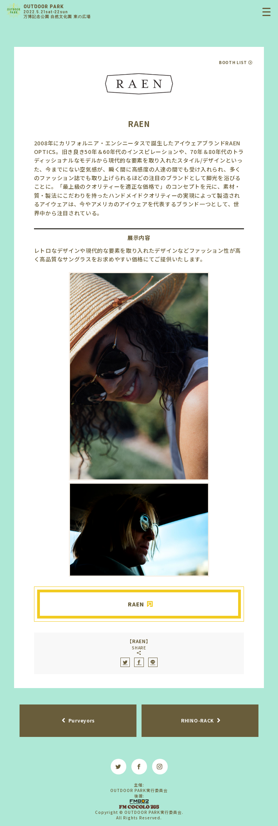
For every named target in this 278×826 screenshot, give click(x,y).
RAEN (136, 604)
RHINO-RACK (197, 720)
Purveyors (81, 720)
